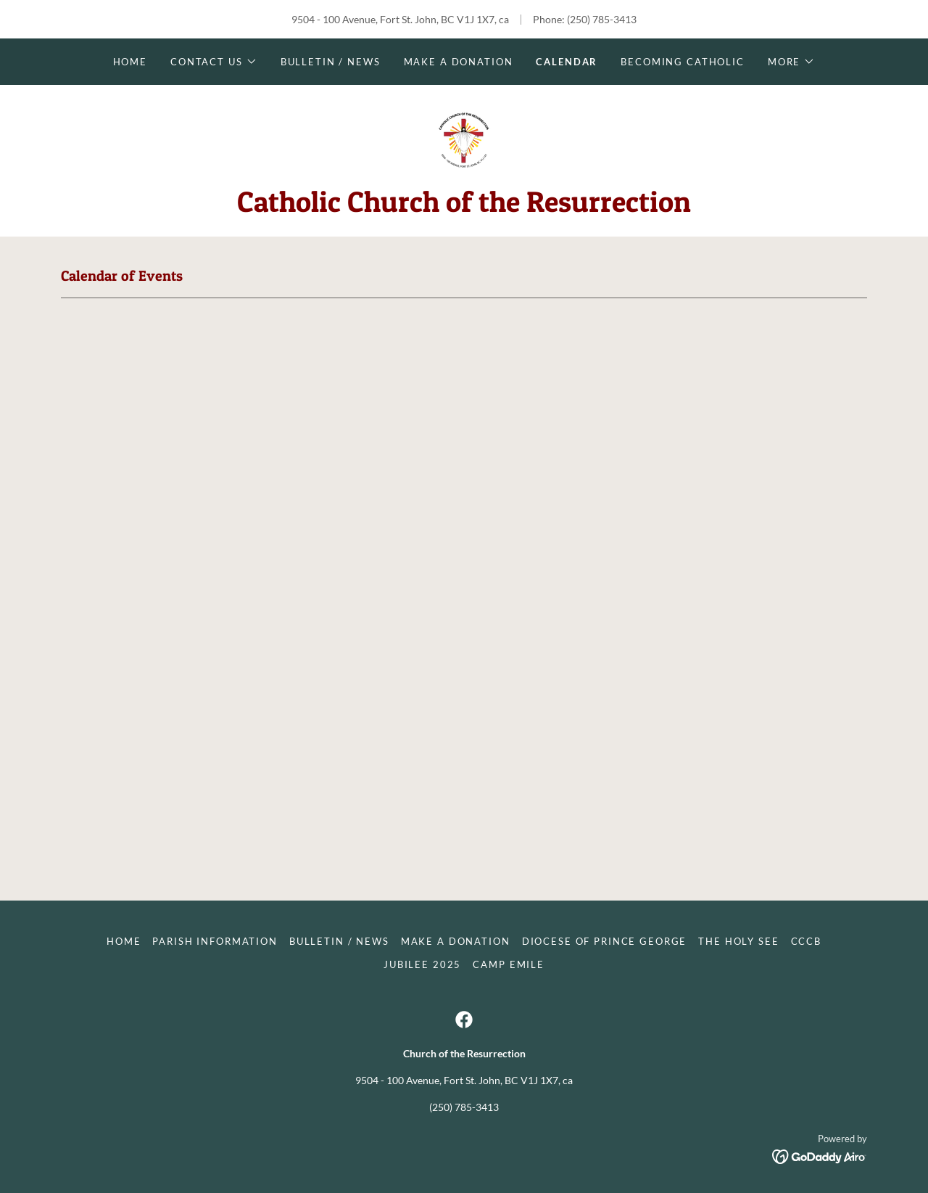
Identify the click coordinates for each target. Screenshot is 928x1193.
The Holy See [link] (738, 941)
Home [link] (130, 61)
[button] (213, 61)
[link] (464, 139)
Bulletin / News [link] (331, 61)
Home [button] (124, 941)
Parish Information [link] (214, 941)
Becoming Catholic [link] (683, 61)
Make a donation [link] (458, 61)
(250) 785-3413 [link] (602, 19)
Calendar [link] (566, 61)
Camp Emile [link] (508, 964)
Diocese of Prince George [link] (604, 941)
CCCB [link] (806, 941)
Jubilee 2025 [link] (422, 964)
